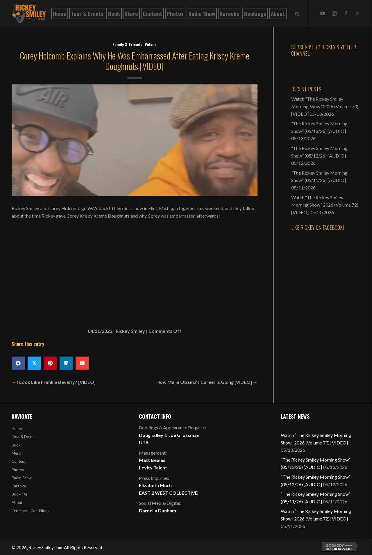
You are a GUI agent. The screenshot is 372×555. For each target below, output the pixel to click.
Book (16, 445)
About (17, 502)
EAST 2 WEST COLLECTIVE (168, 493)
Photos (18, 469)
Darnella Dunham (157, 510)
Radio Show (22, 478)
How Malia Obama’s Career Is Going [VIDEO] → (206, 382)
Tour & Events (23, 436)
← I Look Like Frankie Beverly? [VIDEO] (54, 382)
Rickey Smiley (130, 331)
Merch (17, 453)
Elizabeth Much (155, 485)
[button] (322, 13)
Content (19, 461)
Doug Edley (151, 435)
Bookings (19, 494)
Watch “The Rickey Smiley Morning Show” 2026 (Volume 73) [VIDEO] (324, 106)
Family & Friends (127, 44)
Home (17, 428)
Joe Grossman (184, 435)
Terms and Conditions (30, 510)
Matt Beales (152, 460)
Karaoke (19, 486)
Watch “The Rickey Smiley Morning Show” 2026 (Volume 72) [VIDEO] (324, 205)
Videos (151, 44)
